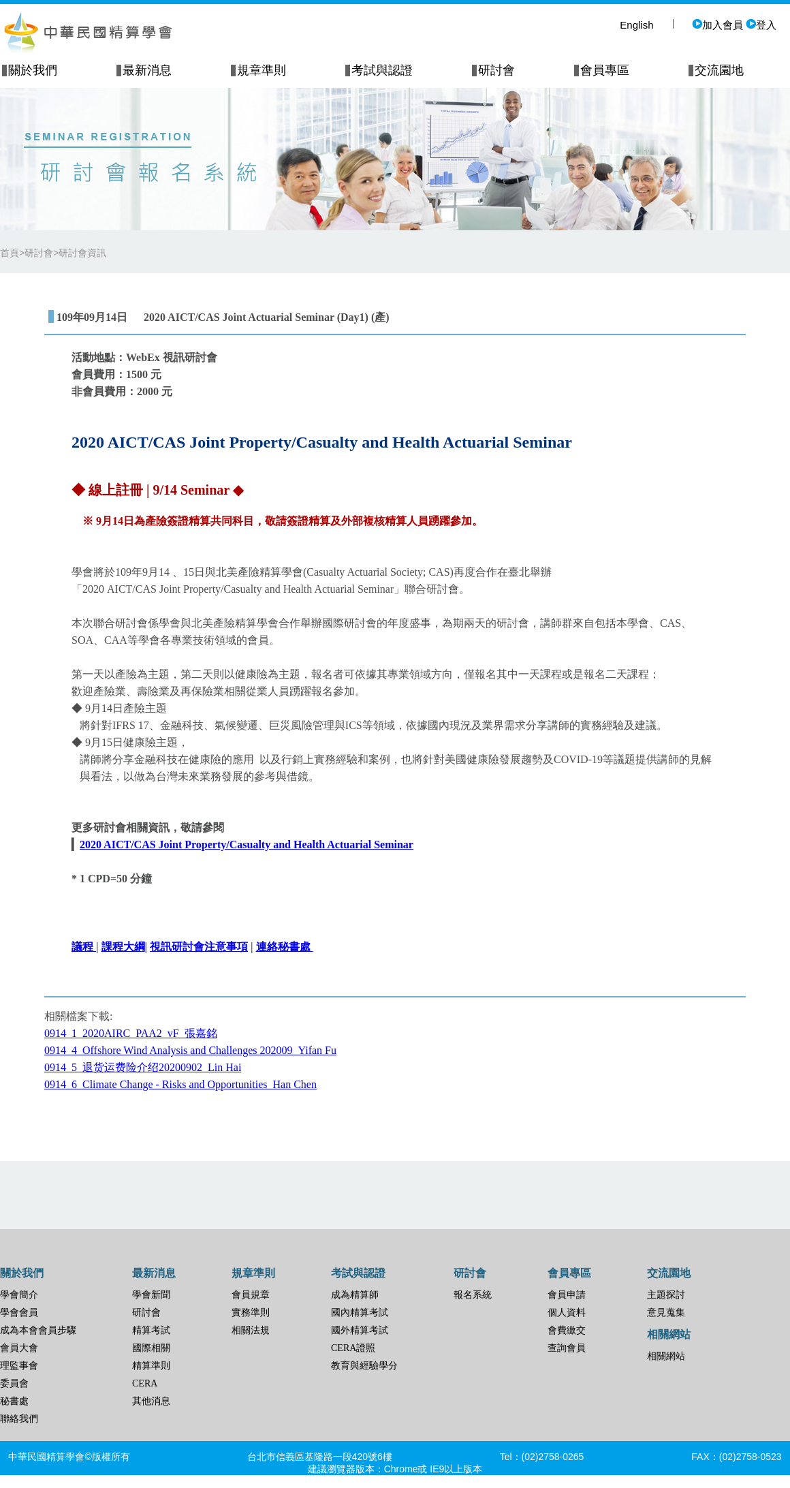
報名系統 (473, 1295)
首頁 (9, 252)
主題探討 (666, 1295)
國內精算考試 (359, 1312)
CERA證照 (353, 1348)
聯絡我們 (19, 1419)
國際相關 (151, 1348)
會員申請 (567, 1295)
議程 (82, 946)
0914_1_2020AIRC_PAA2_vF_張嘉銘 (130, 1033)
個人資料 (567, 1312)
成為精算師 (355, 1295)
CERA (144, 1383)
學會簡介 (19, 1295)
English (636, 25)
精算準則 (151, 1366)
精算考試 (151, 1330)
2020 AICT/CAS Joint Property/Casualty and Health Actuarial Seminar (246, 844)
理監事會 (19, 1366)
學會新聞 (151, 1295)
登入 (761, 25)
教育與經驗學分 (364, 1366)
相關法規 (251, 1330)
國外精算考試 (359, 1330)
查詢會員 (567, 1348)
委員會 (14, 1383)
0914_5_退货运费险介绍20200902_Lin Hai (142, 1067)
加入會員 (717, 25)
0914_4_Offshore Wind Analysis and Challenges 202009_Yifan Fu (190, 1050)
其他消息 (151, 1401)
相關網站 (666, 1356)
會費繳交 (567, 1330)
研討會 (146, 1312)
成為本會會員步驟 (38, 1330)
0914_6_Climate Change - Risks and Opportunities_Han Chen (180, 1084)
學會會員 (19, 1312)
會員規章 (251, 1295)
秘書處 (14, 1401)
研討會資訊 (82, 252)
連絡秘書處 (284, 946)
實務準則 (251, 1312)
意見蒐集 (666, 1312)
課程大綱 (123, 946)
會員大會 (19, 1348)
